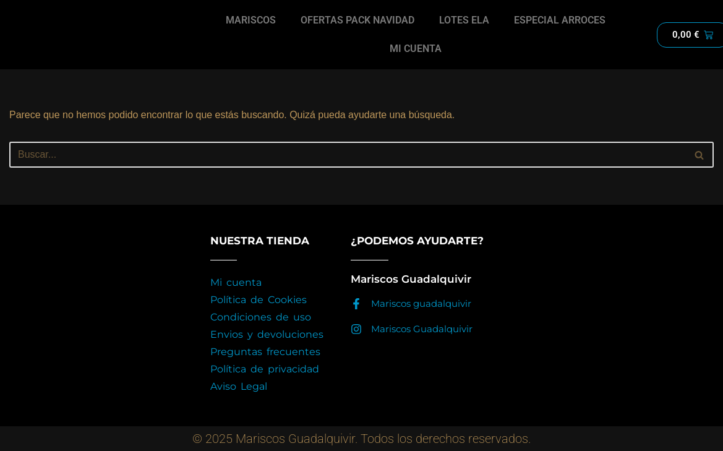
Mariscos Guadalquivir (422, 329)
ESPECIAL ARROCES (559, 20)
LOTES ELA (464, 20)
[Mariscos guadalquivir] (356, 303)
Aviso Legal (238, 386)
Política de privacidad (264, 369)
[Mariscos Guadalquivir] (356, 329)
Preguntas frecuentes (265, 352)
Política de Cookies (258, 300)
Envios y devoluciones (266, 334)
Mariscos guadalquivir (421, 303)
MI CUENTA (416, 48)
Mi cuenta (236, 282)
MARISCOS (251, 20)
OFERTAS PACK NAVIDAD (357, 20)
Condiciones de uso (260, 317)
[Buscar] (347, 155)
